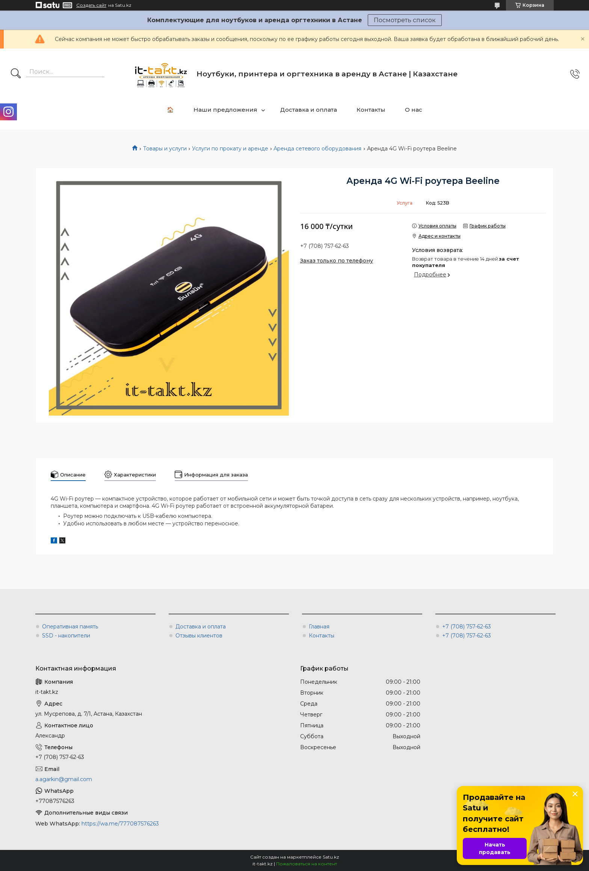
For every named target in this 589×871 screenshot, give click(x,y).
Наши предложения (225, 109)
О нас (413, 109)
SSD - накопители (66, 635)
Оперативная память (70, 626)
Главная (319, 626)
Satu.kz (331, 857)
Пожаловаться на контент (306, 863)
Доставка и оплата (308, 109)
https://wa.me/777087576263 (120, 823)
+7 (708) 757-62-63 (466, 626)
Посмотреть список (405, 20)
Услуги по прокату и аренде (230, 148)
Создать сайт (91, 5)
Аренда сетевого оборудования (317, 148)
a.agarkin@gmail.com (63, 779)
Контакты (370, 109)
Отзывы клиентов (198, 635)
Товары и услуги (165, 148)
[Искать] (16, 74)
